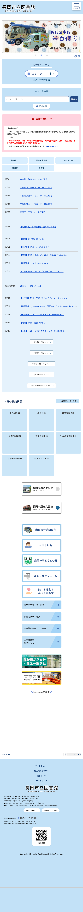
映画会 (15, 167)
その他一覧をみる (41, 341)
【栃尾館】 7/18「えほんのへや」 (35, 263)
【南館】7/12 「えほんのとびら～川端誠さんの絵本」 (44, 255)
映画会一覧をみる (41, 352)
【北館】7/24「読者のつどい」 (34, 322)
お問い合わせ (30, 810)
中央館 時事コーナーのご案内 (33, 179)
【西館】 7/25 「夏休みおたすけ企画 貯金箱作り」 (43, 330)
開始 (75, 56)
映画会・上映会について (31, 285)
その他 (41, 167)
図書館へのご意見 (50, 810)
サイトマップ (41, 780)
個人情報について (41, 771)
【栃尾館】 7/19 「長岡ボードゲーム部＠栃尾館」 (42, 314)
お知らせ (15, 160)
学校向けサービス (41, 616)
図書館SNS (41, 775)
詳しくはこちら (52, 146)
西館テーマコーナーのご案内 (33, 212)
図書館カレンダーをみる (69, 401)
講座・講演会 (41, 160)
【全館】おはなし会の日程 (32, 238)
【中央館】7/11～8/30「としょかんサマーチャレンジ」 (44, 298)
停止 (79, 56)
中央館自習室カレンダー (41, 628)
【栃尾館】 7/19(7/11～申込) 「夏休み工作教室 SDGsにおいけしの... (50, 306)
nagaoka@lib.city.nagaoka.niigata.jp (21, 801)
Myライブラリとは (41, 80)
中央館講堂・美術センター (41, 642)
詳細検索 (41, 106)
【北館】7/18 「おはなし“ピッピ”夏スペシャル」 (42, 271)
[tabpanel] (41, 35)
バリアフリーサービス (41, 604)
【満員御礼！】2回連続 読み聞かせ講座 (38, 226)
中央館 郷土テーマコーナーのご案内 (36, 187)
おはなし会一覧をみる (41, 363)
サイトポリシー (41, 766)
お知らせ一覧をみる (41, 374)
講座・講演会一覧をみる (41, 385)
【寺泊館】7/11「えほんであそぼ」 (35, 246)
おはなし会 (68, 160)
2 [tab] (41, 55)
